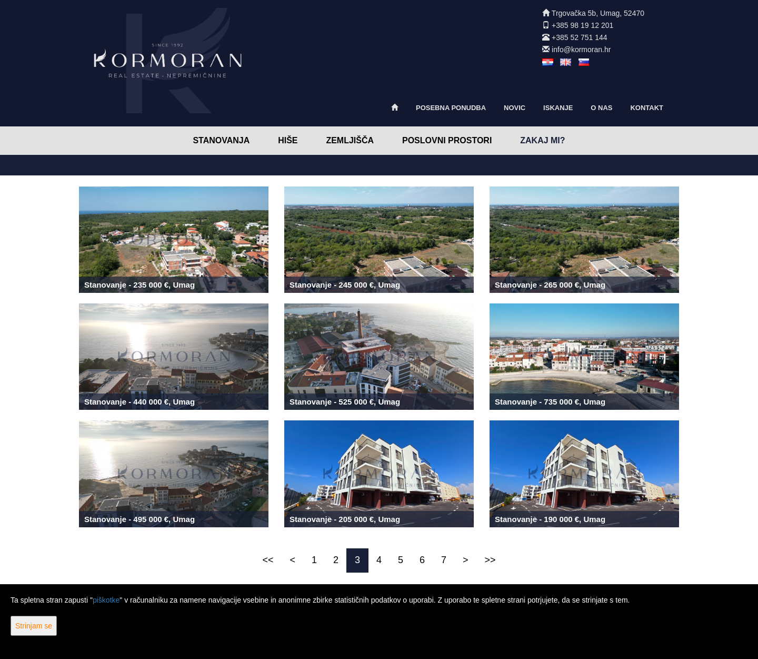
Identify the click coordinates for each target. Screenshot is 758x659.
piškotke (106, 600)
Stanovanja (221, 140)
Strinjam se (33, 626)
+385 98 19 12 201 (582, 25)
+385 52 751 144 (579, 37)
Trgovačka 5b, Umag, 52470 (598, 13)
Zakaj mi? (542, 140)
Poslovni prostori (447, 140)
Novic (514, 108)
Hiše (287, 140)
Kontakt (646, 108)
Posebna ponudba (451, 108)
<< (267, 560)
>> (490, 560)
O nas (601, 108)
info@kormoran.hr (581, 49)
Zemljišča (350, 140)
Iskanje (558, 108)
